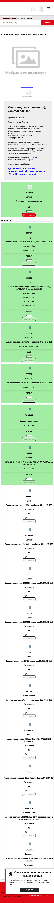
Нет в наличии (28, 215)
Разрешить (30, 890)
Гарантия (31, 159)
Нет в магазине (29, 264)
